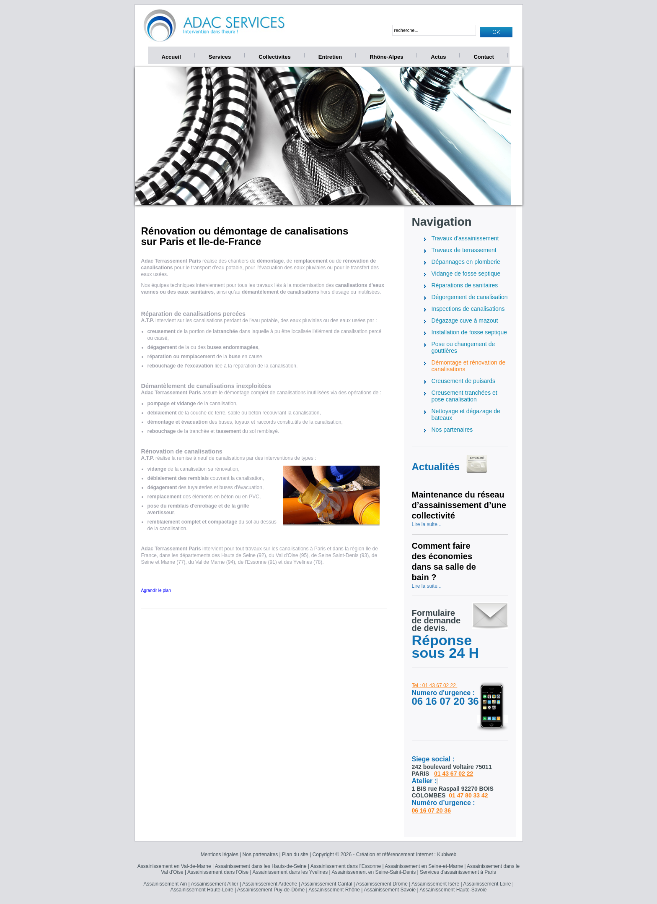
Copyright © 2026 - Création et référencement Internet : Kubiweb (385, 854)
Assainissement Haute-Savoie (452, 890)
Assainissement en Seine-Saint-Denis (373, 872)
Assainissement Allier (214, 884)
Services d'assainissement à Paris (458, 872)
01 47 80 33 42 (468, 795)
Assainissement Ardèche (269, 884)
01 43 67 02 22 (453, 773)
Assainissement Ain (165, 884)
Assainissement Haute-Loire (202, 890)
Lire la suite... (427, 524)
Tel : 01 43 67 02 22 (434, 685)
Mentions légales (219, 854)
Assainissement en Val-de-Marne (174, 866)
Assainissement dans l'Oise (217, 872)
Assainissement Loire (487, 884)
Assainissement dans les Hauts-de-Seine (261, 866)
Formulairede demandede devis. (436, 620)
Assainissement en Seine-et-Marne (424, 866)
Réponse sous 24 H (445, 646)
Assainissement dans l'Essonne (345, 866)
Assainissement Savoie (390, 890)
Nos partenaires (260, 854)
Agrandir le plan (156, 590)
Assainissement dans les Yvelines (290, 872)
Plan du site (295, 854)
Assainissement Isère (435, 884)
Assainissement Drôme (382, 884)
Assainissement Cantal (326, 884)
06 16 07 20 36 (431, 810)
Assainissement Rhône (334, 890)
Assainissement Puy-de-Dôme (271, 890)
